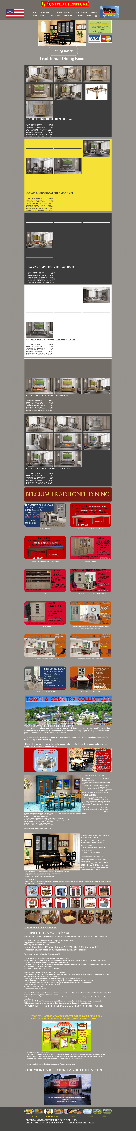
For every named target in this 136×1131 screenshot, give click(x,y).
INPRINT (35, 1116)
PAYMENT (73, 1116)
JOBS (104, 1116)
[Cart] (94, 15)
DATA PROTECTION (52, 1116)
